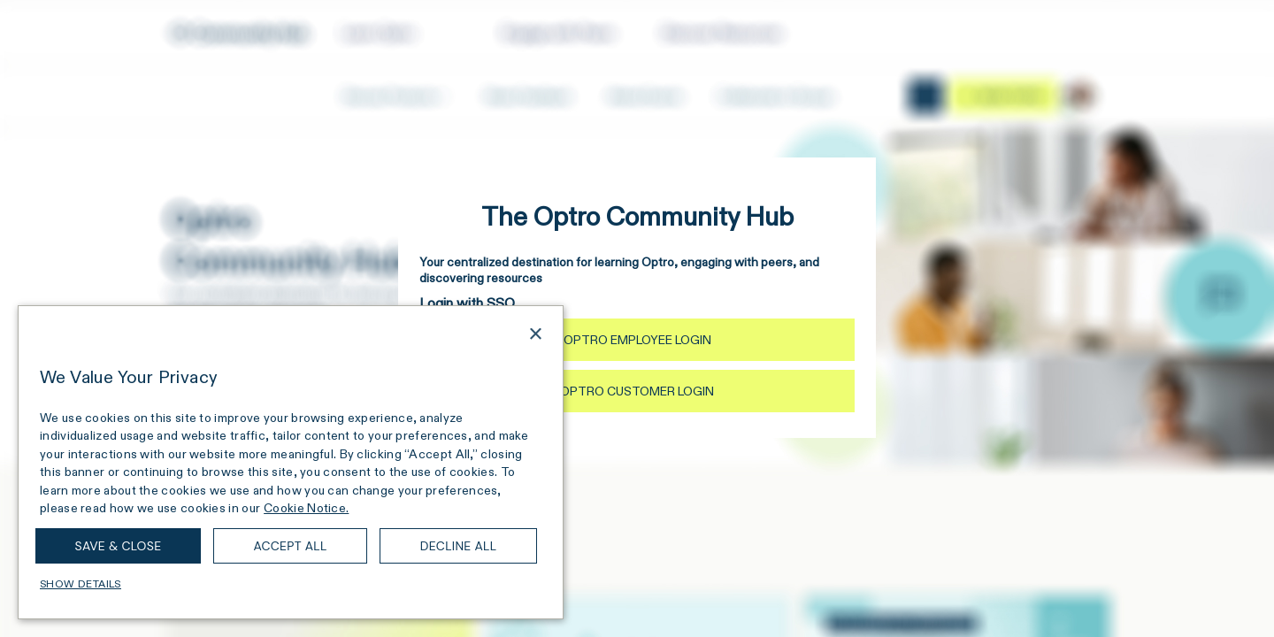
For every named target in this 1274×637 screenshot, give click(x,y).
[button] (290, 584)
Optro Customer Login (637, 391)
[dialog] (291, 462)
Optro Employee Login (637, 340)
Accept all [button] (289, 546)
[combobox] (510, 336)
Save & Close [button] (118, 546)
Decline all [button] (458, 546)
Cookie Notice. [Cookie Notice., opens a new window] (306, 508)
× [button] (534, 335)
